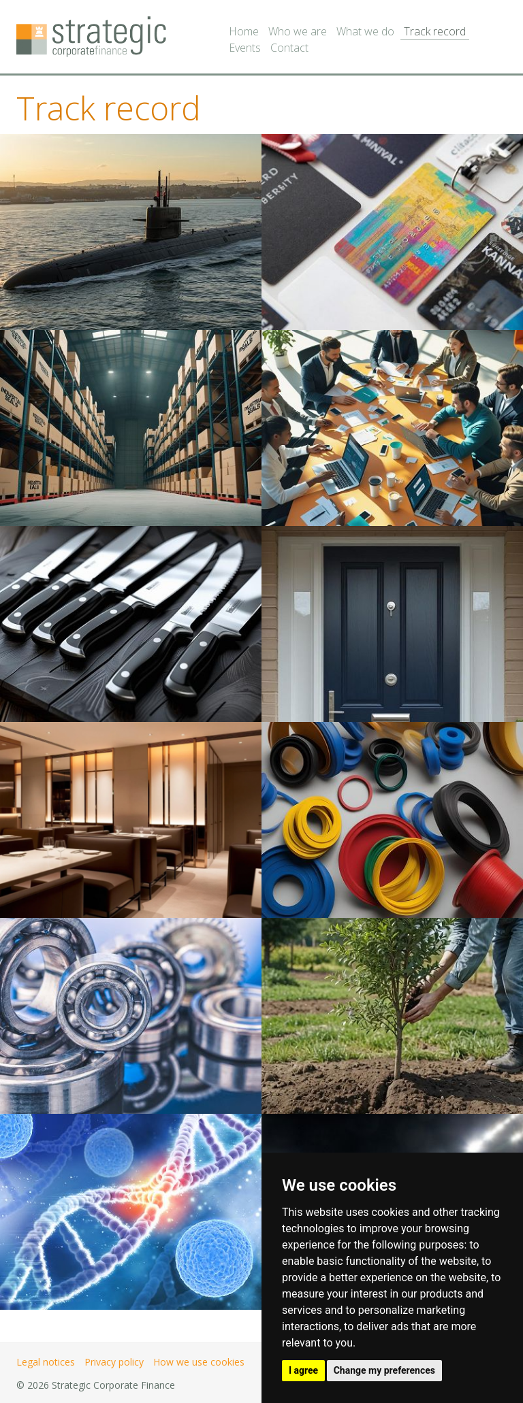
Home (244, 31)
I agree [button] (303, 1370)
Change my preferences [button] (384, 1370)
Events (245, 47)
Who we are (297, 31)
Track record (435, 31)
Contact (289, 47)
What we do (365, 31)
